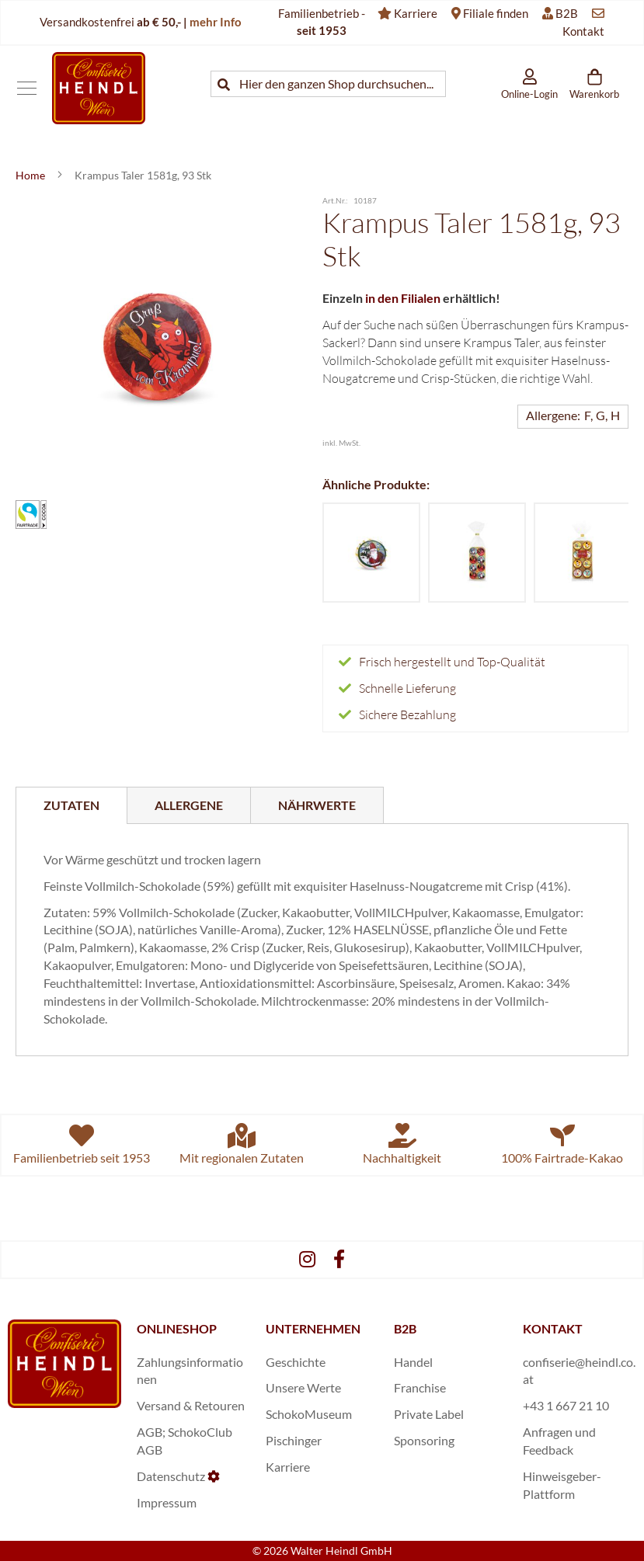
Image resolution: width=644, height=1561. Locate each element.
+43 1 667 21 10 (566, 1405)
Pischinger (294, 1440)
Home (31, 175)
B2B (566, 13)
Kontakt (583, 31)
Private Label (429, 1413)
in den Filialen (402, 297)
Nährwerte (317, 805)
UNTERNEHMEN (313, 1328)
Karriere (415, 13)
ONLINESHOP (177, 1328)
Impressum (167, 1502)
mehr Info (216, 22)
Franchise (420, 1387)
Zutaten (71, 805)
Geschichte (295, 1361)
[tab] (71, 805)
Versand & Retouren (191, 1405)
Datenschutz (171, 1476)
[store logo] (98, 88)
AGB (149, 1431)
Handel (413, 1361)
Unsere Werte (303, 1387)
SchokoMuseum (309, 1413)
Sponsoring (424, 1440)
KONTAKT (553, 1328)
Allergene (189, 805)
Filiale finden (495, 13)
